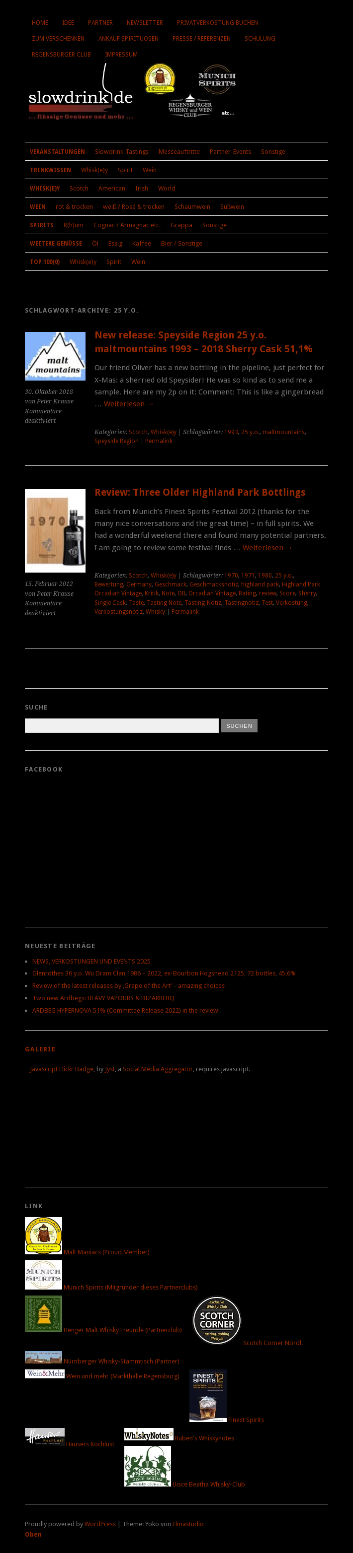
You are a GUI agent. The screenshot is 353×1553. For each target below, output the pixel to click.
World (167, 188)
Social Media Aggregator (158, 1069)
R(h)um (74, 225)
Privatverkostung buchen (217, 22)
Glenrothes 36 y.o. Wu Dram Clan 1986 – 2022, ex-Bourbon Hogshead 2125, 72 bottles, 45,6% (164, 973)
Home (40, 22)
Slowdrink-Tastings (122, 151)
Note (168, 593)
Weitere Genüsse (56, 243)
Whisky (155, 611)
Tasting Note (164, 602)
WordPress (100, 1524)
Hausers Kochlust (69, 1444)
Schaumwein (192, 206)
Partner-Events (230, 151)
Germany (139, 584)
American (111, 188)
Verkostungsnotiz (118, 611)
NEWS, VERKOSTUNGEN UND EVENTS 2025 (91, 961)
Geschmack (170, 584)
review (267, 593)
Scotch (79, 188)
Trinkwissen (50, 170)
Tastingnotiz (241, 602)
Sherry (307, 593)
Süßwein (232, 206)
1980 (265, 575)
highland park (260, 584)
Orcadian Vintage (212, 593)
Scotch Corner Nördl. (247, 1343)
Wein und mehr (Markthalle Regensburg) (102, 1376)
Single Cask (110, 602)
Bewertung (108, 584)
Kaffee (141, 243)
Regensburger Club (61, 54)
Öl (95, 243)
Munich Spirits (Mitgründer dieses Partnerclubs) (111, 1287)
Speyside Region (116, 441)
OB (181, 593)
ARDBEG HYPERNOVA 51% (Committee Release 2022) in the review (125, 1010)
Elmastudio (188, 1524)
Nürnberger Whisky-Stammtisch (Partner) (102, 1361)
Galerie (40, 1049)
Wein (150, 170)
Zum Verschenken (58, 38)
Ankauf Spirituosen (128, 38)
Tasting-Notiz (202, 602)
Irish (141, 188)
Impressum (121, 54)
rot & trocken (74, 206)
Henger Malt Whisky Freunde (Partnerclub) (103, 1330)
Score (287, 593)
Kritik (152, 593)
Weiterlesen (129, 403)
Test (267, 602)
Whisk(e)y (94, 170)
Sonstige (273, 151)
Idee (68, 22)
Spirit (125, 170)
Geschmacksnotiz (213, 584)
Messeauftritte (179, 151)
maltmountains (284, 432)
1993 (231, 432)
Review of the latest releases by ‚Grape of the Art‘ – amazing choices (128, 985)
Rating (247, 593)
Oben (33, 1534)
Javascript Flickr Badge (61, 1069)
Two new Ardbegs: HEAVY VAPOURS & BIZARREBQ (103, 998)
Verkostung (291, 602)
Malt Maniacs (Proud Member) (87, 1252)
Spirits (42, 225)
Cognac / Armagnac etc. (127, 225)
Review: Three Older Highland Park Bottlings (200, 492)
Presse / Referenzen (202, 38)
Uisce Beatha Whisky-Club (184, 1484)
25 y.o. (250, 432)
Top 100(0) (45, 262)
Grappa (181, 225)
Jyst (110, 1069)
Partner (100, 22)
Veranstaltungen (57, 151)
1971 (248, 575)
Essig (115, 243)
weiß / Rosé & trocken (134, 206)
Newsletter (145, 22)
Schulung (260, 38)
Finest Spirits (226, 1420)
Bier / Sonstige (181, 243)
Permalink (159, 441)
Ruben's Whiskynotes (179, 1438)
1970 (231, 575)
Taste (136, 602)
